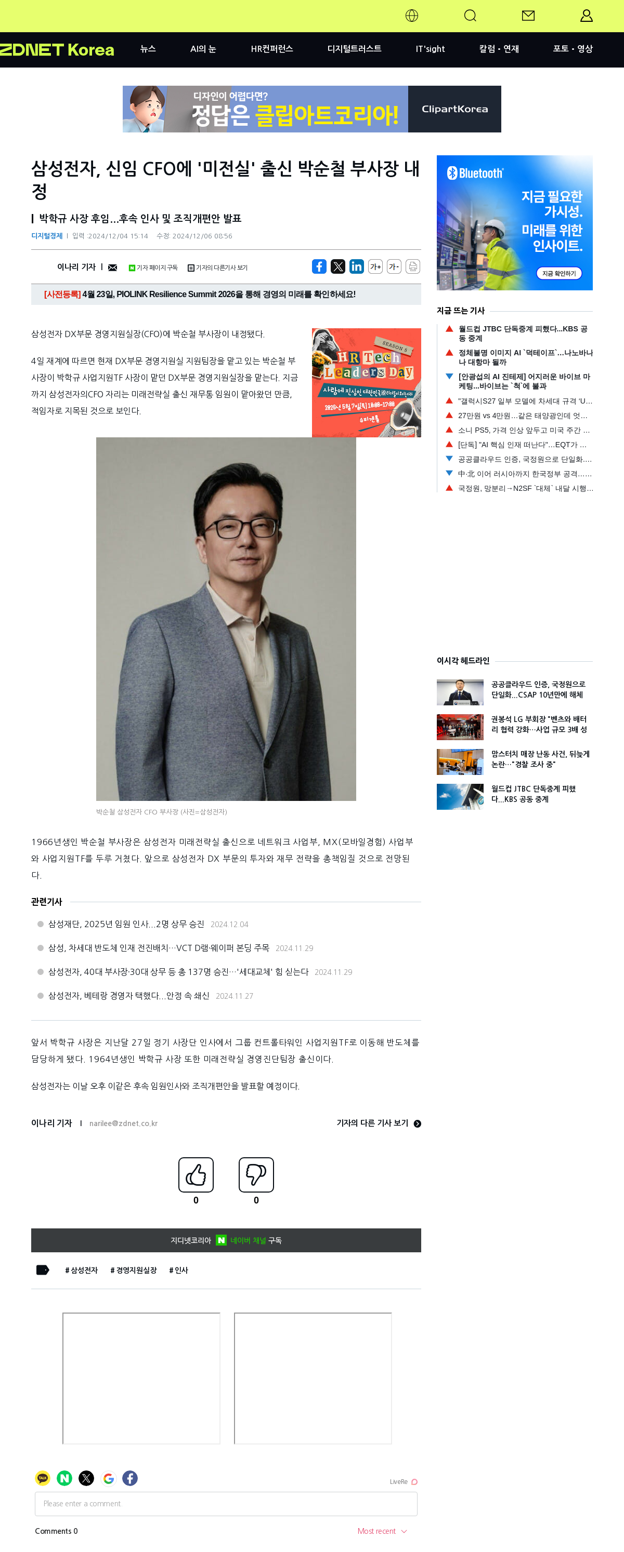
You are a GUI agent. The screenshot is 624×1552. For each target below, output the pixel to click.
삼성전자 (84, 1270)
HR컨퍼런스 (272, 49)
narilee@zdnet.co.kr (123, 1123)
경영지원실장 (136, 1270)
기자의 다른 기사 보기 (378, 1123)
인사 (181, 1270)
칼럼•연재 (499, 49)
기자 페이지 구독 (153, 268)
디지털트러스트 (354, 49)
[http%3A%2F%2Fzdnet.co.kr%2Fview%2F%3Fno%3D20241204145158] (356, 266)
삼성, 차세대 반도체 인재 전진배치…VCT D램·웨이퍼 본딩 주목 (158, 948)
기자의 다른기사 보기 (218, 268)
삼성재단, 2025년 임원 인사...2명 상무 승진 (126, 924)
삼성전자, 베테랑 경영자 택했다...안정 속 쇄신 (129, 996)
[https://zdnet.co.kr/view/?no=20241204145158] (319, 266)
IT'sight (430, 49)
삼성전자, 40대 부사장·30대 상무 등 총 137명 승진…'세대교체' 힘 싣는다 (178, 972)
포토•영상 (573, 49)
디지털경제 (46, 236)
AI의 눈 (203, 49)
